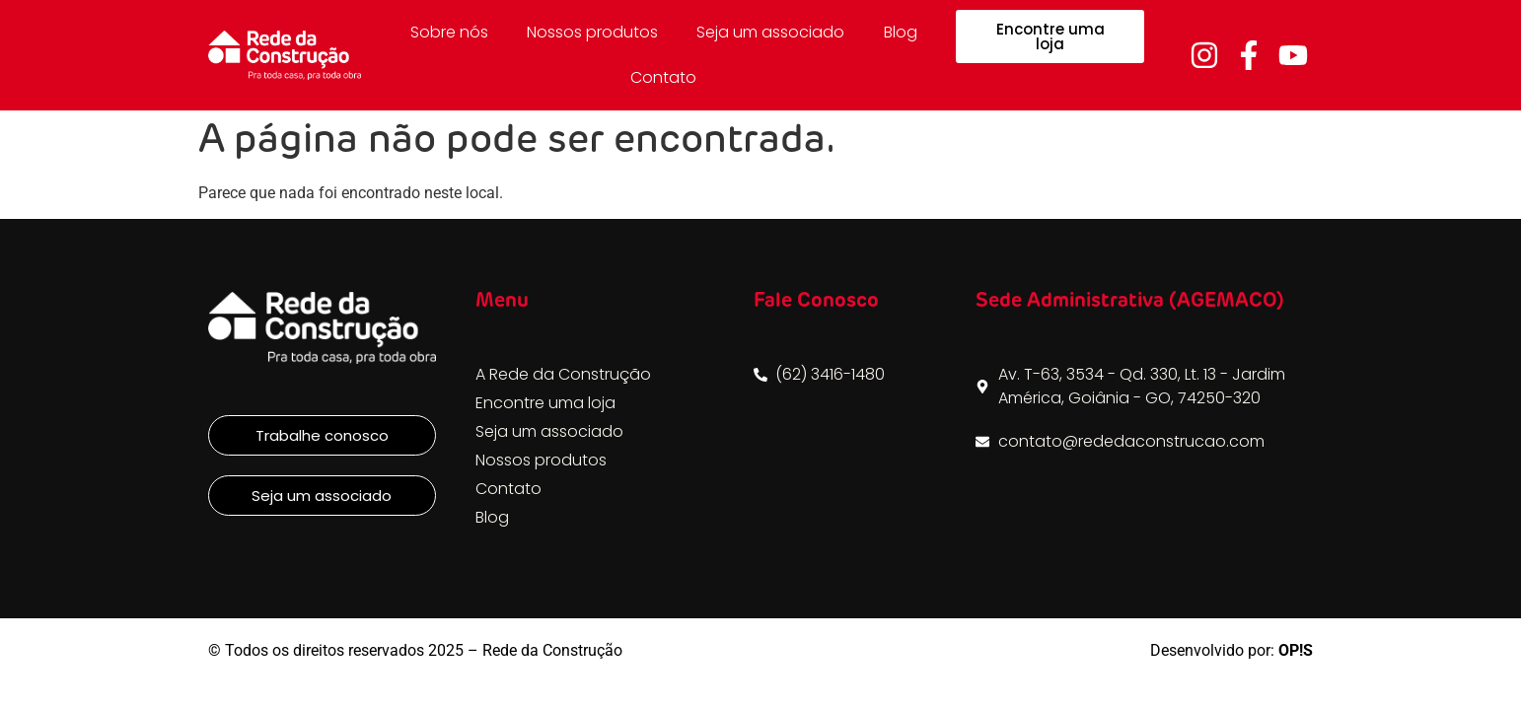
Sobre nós (449, 32)
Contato (663, 77)
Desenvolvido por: (1231, 650)
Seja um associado (770, 32)
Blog (900, 32)
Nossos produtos (592, 32)
